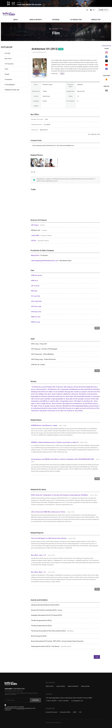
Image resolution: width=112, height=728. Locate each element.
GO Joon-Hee (35, 296)
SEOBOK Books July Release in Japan (44, 425)
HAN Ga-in (34, 280)
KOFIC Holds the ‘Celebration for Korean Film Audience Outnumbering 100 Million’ (59, 495)
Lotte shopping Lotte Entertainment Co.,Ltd (44, 260)
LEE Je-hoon (35, 286)
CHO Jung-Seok (36, 301)
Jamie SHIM (35, 235)
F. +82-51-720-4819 (63, 700)
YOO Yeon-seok (36, 306)
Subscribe (35, 700)
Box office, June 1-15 (38, 555)
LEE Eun (33, 240)
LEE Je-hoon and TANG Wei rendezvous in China (48, 512)
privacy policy (21, 708)
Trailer (61, 49)
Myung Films (35, 255)
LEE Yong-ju (35, 225)
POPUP (103, 10)
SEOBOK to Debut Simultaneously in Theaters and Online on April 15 (54, 442)
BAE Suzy (34, 291)
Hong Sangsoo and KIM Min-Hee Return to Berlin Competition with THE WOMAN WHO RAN (62, 459)
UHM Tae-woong (36, 275)
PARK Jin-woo (35, 317)
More (97, 328)
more (62, 73)
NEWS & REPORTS (36, 20)
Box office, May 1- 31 (38, 572)
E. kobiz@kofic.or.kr (77, 700)
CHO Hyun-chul (36, 311)
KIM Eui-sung (35, 322)
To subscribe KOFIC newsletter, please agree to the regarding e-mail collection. (20, 708)
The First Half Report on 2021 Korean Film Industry (48, 538)
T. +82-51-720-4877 (51, 700)
